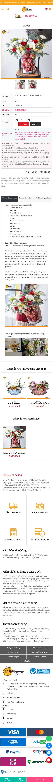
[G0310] (38, 401)
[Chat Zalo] (49, 753)
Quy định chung (13, 652)
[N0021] (14, 451)
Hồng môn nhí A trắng (33, 183)
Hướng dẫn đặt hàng (13, 648)
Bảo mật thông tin (13, 657)
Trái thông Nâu (19, 183)
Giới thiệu (26, 661)
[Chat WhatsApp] (49, 738)
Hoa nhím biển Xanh (31, 181)
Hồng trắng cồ (45, 181)
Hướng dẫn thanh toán (40, 648)
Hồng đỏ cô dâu (22, 178)
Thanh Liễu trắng (34, 178)
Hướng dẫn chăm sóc (26, 198)
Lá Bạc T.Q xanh (18, 181)
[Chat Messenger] (49, 760)
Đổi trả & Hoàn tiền (40, 657)
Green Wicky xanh (9, 178)
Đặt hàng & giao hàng (43, 198)
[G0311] (14, 401)
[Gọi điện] (49, 746)
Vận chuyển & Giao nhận (40, 652)
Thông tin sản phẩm (9, 198)
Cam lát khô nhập (7, 183)
